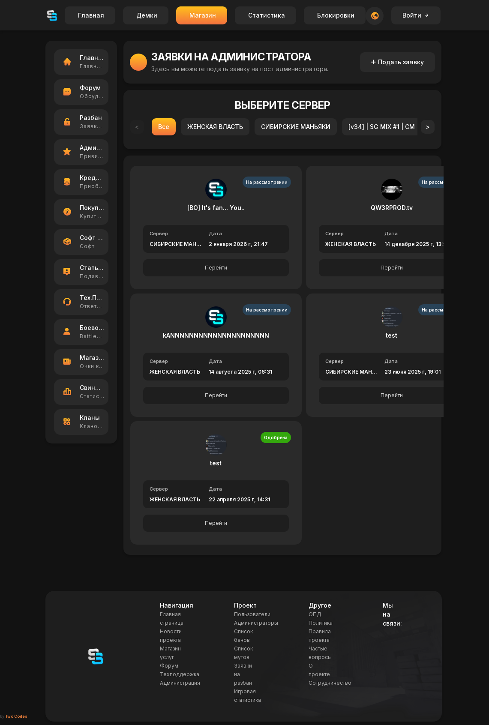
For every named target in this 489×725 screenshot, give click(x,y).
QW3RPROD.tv (392, 207)
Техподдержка (179, 674)
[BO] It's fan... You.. (216, 207)
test (391, 335)
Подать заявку (397, 62)
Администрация (180, 683)
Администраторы (256, 623)
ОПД (315, 614)
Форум (169, 665)
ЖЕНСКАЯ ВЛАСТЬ (215, 126)
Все (163, 126)
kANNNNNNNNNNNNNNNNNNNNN (216, 335)
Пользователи (252, 614)
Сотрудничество (330, 683)
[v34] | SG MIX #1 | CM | (383, 126)
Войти (415, 15)
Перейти (216, 267)
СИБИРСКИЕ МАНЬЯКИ (295, 126)
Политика (321, 623)
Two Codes (16, 716)
